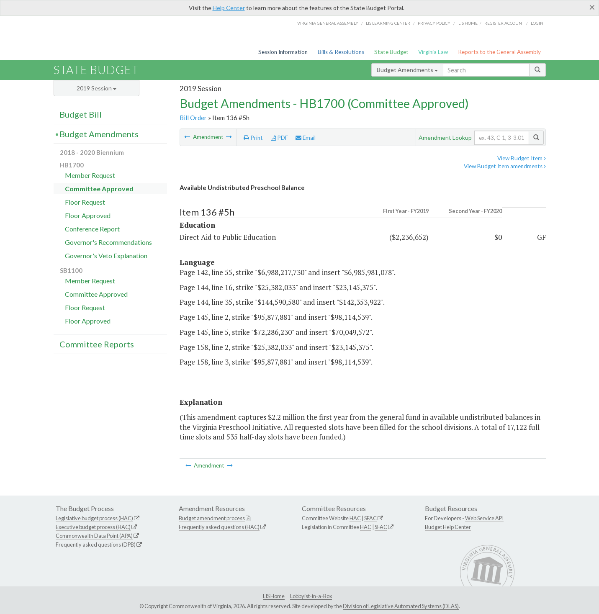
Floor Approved (88, 215)
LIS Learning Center (388, 23)
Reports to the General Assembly (499, 52)
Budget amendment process (212, 518)
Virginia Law (433, 52)
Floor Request (85, 202)
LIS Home (274, 596)
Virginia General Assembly (327, 23)
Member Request (90, 175)
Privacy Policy (434, 23)
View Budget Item (521, 158)
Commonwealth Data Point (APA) (94, 535)
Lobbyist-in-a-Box (311, 596)
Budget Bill (80, 114)
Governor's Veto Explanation (106, 255)
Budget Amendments (407, 69)
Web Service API (484, 518)
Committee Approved (99, 189)
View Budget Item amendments (505, 166)
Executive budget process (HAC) (93, 527)
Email (306, 137)
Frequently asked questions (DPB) (96, 544)
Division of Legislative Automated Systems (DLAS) (401, 606)
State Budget (391, 52)
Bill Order (193, 117)
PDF (279, 137)
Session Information (283, 52)
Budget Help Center (448, 527)
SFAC (370, 518)
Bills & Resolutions (341, 52)
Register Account (504, 23)
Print (253, 137)
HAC (355, 518)
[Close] (592, 7)
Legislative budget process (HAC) (94, 518)
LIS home (468, 23)
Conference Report (92, 229)
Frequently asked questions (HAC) (219, 527)
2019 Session (96, 88)
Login (537, 23)
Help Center (229, 7)
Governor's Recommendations (108, 242)
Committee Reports (96, 344)
